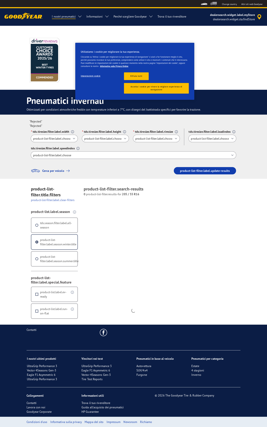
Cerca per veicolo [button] (51, 171)
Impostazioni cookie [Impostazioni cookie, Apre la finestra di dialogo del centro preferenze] (91, 76)
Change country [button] (229, 4)
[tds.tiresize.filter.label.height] (105, 138)
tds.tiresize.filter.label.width (51, 131)
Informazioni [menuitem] (97, 16)
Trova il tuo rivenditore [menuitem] (171, 16)
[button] (72, 132)
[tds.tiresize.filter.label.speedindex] (133, 155)
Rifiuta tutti (136, 76)
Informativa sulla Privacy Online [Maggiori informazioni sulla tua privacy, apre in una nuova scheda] (114, 66)
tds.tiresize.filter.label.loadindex (210, 131)
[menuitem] (204, 3)
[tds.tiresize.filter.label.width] (54, 138)
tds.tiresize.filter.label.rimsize (154, 131)
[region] (134, 71)
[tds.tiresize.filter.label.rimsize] (156, 138)
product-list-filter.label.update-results (205, 171)
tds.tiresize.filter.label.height (102, 131)
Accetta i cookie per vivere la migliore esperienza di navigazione (156, 88)
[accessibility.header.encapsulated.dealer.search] (236, 17)
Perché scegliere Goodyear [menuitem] (133, 16)
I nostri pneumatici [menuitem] (67, 16)
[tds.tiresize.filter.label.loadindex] (212, 138)
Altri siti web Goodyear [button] (252, 4)
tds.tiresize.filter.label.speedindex (53, 148)
